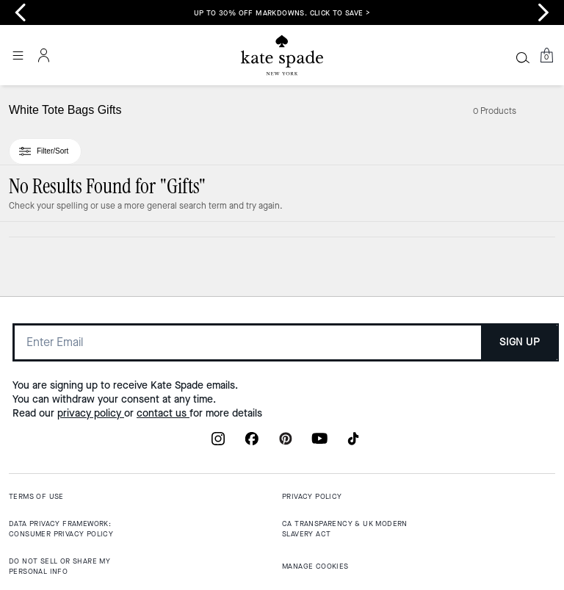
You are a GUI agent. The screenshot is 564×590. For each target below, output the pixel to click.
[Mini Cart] (546, 55)
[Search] (523, 57)
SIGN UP (519, 342)
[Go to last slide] (20, 12)
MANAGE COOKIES (315, 566)
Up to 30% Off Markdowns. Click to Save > (282, 13)
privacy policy (90, 413)
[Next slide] (543, 12)
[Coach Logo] (282, 55)
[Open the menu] (17, 55)
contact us (163, 413)
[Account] (44, 55)
